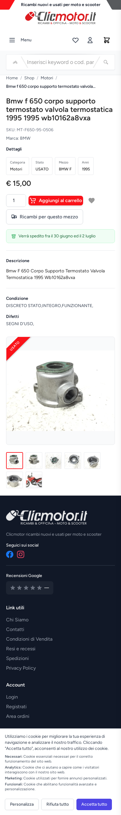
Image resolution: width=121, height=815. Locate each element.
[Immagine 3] (53, 460)
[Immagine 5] (92, 460)
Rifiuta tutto (57, 804)
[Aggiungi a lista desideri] (92, 201)
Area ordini (17, 716)
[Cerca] (106, 62)
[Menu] (12, 40)
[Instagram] (20, 554)
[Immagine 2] (33, 460)
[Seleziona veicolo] (15, 62)
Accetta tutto (94, 804)
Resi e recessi (20, 649)
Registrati (16, 706)
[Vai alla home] (60, 16)
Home (12, 78)
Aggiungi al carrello (56, 201)
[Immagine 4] (72, 460)
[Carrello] (107, 40)
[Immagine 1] (14, 460)
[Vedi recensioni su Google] (29, 588)
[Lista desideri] (75, 40)
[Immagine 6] (14, 479)
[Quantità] (16, 201)
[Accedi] (90, 40)
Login (12, 697)
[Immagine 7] (33, 479)
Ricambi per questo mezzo (44, 217)
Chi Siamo (17, 620)
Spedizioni (17, 658)
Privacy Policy (21, 668)
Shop (29, 78)
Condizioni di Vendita (29, 639)
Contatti (15, 629)
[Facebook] (9, 554)
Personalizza (22, 804)
